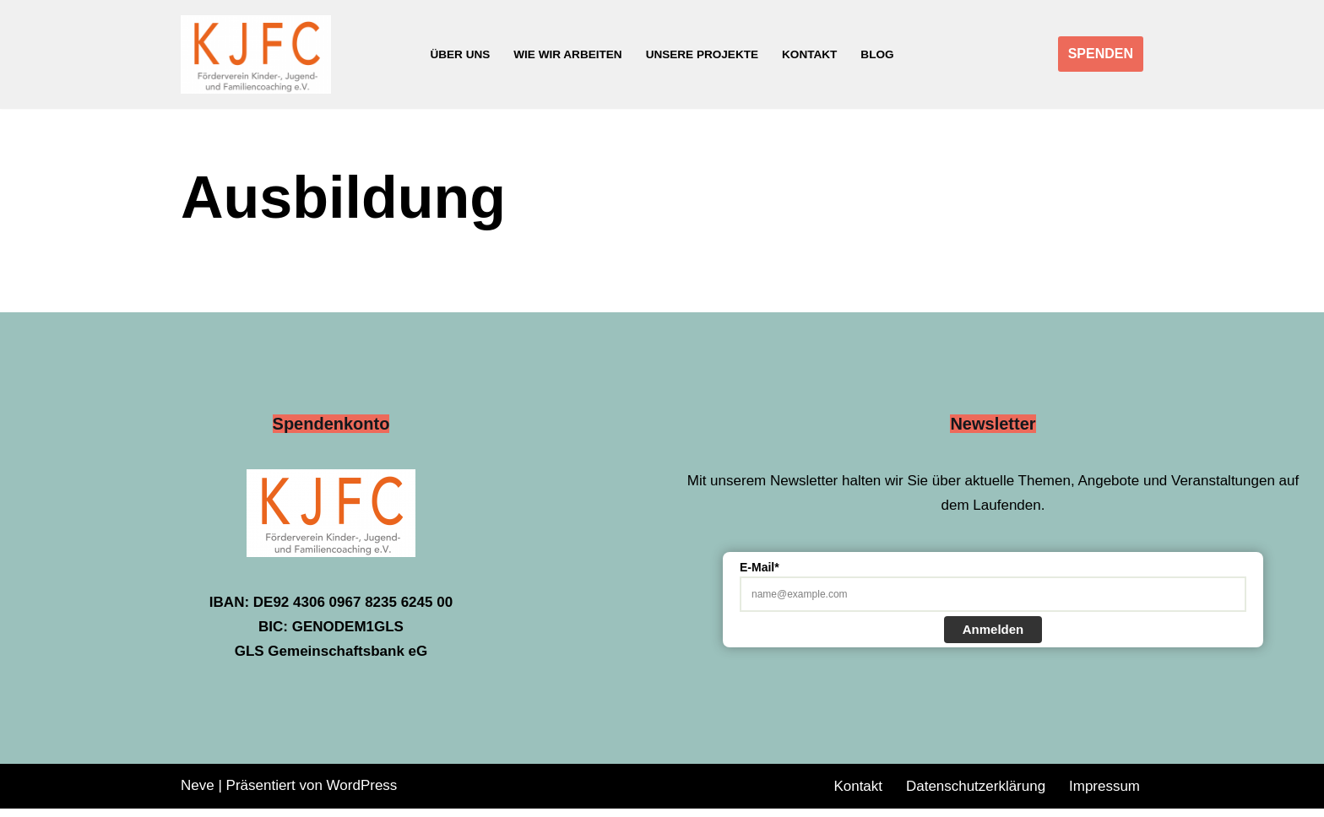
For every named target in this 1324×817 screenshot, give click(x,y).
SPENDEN (1100, 53)
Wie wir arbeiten (567, 54)
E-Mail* (759, 575)
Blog (877, 54)
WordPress (362, 794)
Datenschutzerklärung (975, 795)
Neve (197, 794)
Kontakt (809, 54)
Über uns (460, 54)
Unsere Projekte (702, 54)
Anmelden (993, 637)
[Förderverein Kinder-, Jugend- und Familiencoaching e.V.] (260, 54)
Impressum (1104, 795)
